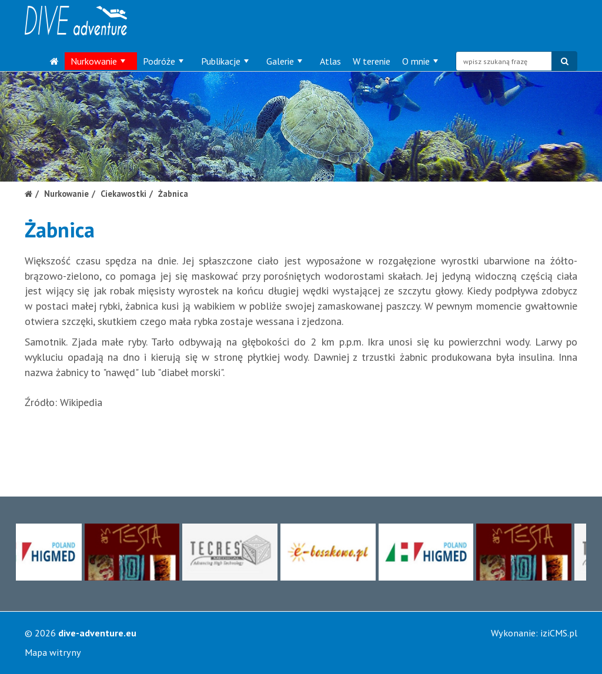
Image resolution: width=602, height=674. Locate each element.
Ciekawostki (123, 193)
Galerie (284, 61)
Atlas (330, 61)
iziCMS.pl (558, 633)
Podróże (163, 61)
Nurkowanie (98, 61)
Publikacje (225, 61)
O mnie (420, 61)
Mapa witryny (53, 652)
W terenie (371, 61)
